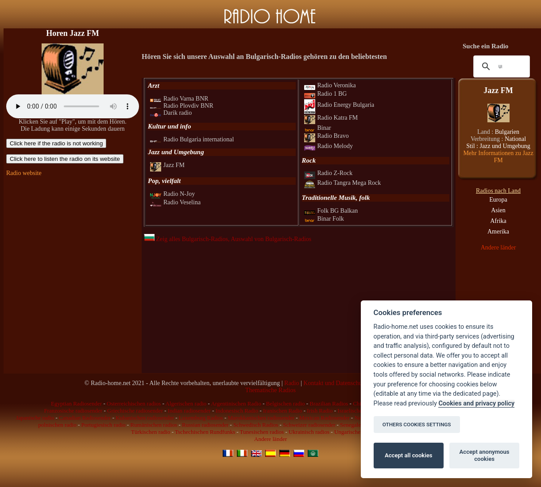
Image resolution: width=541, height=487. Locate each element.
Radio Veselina (175, 202)
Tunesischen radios (262, 432)
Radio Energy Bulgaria (339, 104)
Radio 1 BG (325, 93)
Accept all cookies (408, 455)
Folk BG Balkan (331, 210)
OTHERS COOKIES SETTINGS (417, 424)
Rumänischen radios (153, 424)
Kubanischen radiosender (145, 417)
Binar (317, 128)
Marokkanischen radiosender (261, 417)
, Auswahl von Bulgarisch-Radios (269, 239)
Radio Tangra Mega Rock (342, 182)
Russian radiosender (205, 424)
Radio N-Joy (172, 194)
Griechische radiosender (135, 410)
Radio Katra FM (331, 117)
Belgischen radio (285, 403)
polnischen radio (57, 424)
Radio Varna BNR (179, 98)
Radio (291, 383)
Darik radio (171, 112)
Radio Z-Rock (328, 173)
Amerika (498, 231)
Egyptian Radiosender (76, 403)
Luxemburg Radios (201, 417)
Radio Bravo (326, 135)
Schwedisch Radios (255, 424)
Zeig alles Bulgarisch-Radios (186, 239)
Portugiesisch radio (103, 424)
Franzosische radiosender (73, 410)
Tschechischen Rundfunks (205, 432)
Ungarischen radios (356, 432)
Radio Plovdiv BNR (181, 105)
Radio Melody (328, 146)
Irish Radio (319, 410)
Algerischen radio (186, 403)
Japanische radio (35, 417)
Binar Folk (324, 218)
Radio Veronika (330, 85)
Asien (498, 210)
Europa (498, 199)
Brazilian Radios (328, 403)
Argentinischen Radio (236, 403)
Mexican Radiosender (324, 417)
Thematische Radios (270, 390)
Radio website (24, 173)
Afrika (498, 221)
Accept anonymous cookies (485, 455)
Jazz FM (167, 165)
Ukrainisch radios (309, 432)
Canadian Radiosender (85, 417)
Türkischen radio (150, 432)
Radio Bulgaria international (192, 139)
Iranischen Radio (282, 410)
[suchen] (500, 66)
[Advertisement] (72, 238)
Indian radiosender (189, 410)
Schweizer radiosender (309, 424)
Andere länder (498, 247)
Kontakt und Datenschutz (334, 383)
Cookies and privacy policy (476, 403)
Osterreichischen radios (134, 403)
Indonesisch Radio (237, 410)
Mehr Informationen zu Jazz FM (498, 157)
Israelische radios (357, 410)
